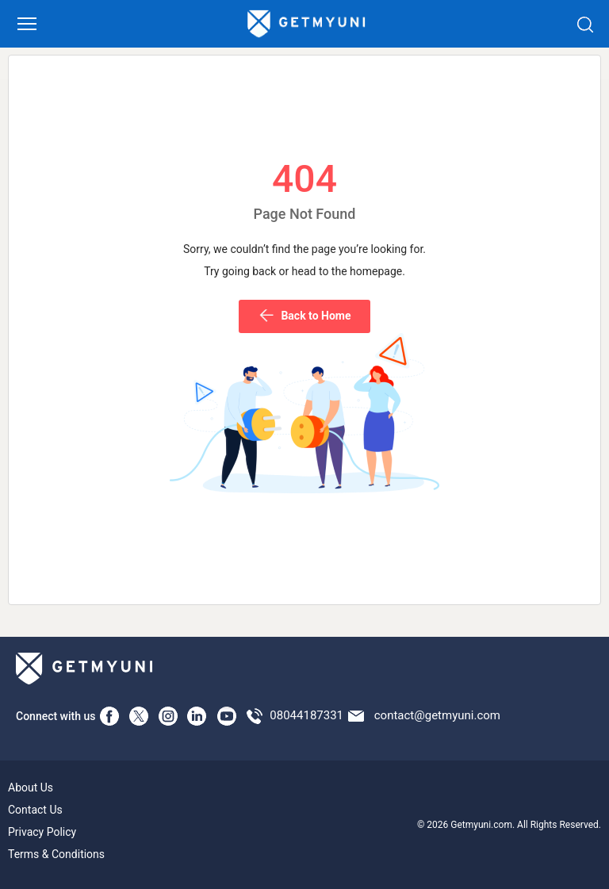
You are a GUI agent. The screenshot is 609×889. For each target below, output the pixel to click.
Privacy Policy (42, 832)
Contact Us (35, 809)
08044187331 (306, 715)
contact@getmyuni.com (437, 715)
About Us (30, 787)
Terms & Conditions (56, 854)
